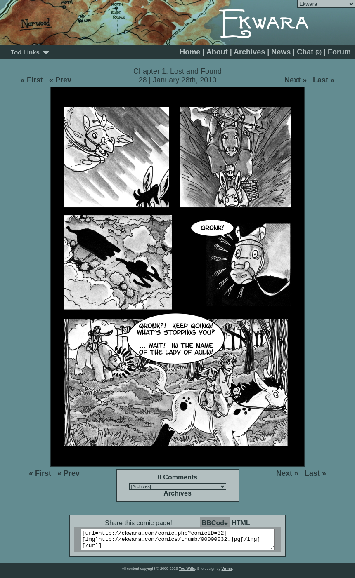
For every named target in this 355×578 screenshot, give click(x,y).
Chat (309, 52)
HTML (241, 522)
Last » (323, 80)
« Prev (60, 80)
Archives (249, 52)
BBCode (215, 522)
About (217, 52)
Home (190, 52)
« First (32, 80)
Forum (339, 52)
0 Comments (177, 477)
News (281, 52)
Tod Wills (187, 572)
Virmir (227, 572)
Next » (295, 80)
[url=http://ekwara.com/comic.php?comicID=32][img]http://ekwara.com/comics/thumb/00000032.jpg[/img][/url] (182, 541)
